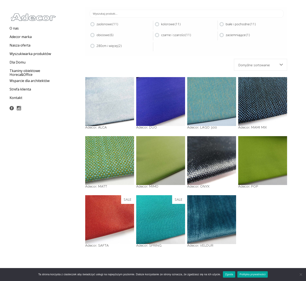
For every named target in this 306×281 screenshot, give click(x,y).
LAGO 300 (208, 127)
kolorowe (171, 24)
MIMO (154, 186)
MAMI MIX (259, 127)
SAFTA (103, 245)
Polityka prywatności (252, 274)
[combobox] (260, 65)
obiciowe (104, 35)
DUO (153, 127)
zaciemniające (238, 35)
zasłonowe (107, 24)
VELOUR (207, 245)
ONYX (205, 186)
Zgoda (229, 274)
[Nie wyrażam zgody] (301, 274)
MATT (102, 186)
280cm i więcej (109, 46)
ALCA (102, 127)
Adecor (90, 127)
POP (254, 186)
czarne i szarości (176, 35)
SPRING (155, 245)
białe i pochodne (241, 24)
